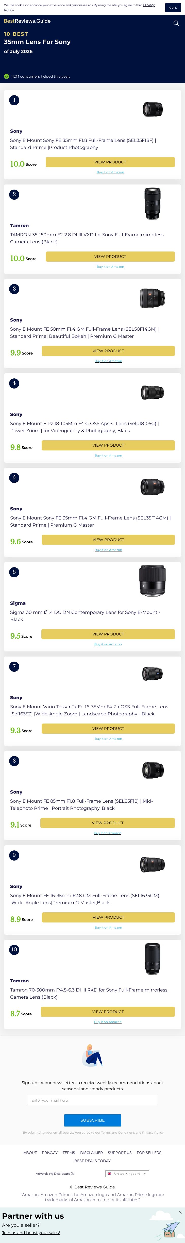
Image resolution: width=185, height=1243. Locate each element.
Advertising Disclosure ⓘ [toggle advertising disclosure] (55, 1173)
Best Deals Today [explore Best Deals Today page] (92, 1160)
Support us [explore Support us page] (120, 1152)
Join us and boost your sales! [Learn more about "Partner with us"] (31, 1232)
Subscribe (92, 1120)
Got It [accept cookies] (173, 7)
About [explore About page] (30, 1152)
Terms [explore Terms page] (69, 1152)
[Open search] (176, 23)
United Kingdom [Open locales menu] (127, 1173)
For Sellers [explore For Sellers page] (149, 1152)
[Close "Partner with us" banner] (180, 1212)
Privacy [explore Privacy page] (50, 1152)
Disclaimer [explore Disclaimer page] (91, 1152)
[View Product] (92, 134)
